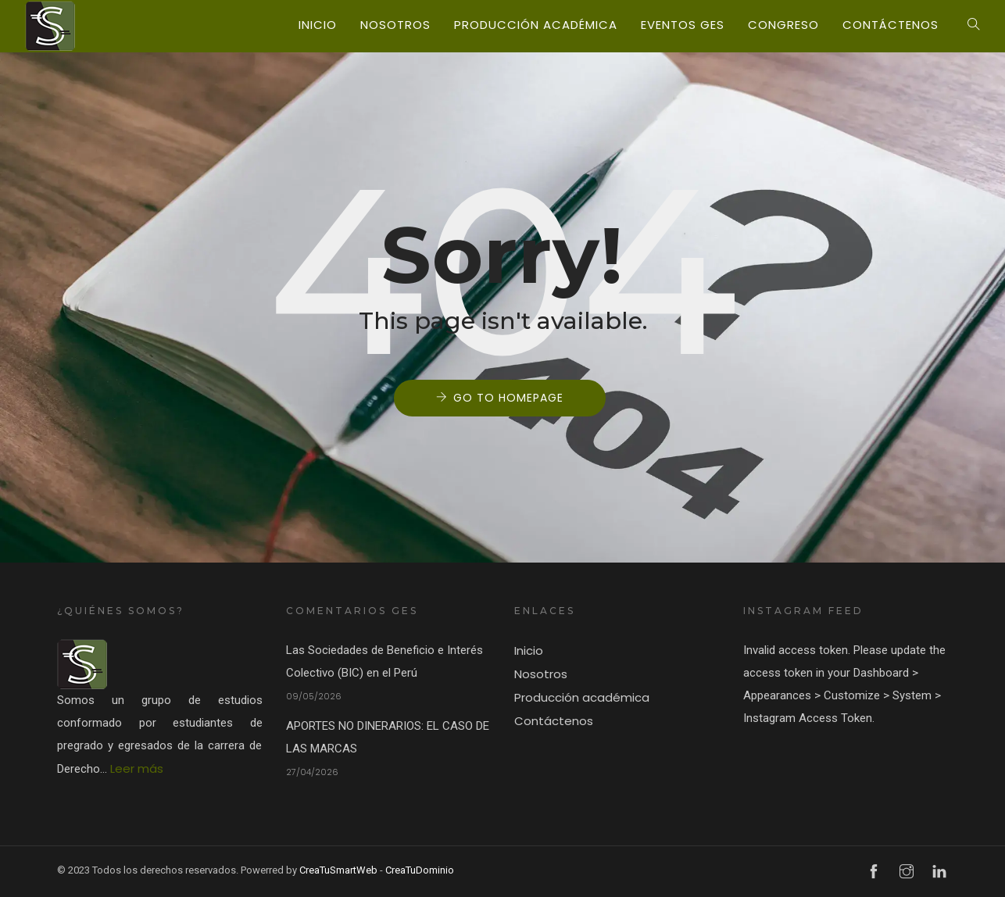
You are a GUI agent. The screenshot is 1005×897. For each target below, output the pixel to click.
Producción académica (535, 24)
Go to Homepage (508, 398)
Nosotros (395, 24)
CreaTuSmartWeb (338, 870)
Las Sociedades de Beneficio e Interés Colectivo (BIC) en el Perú (384, 661)
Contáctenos (890, 24)
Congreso (783, 24)
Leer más (136, 768)
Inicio (318, 24)
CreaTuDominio (419, 870)
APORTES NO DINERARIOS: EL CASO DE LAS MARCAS (387, 737)
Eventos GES (682, 24)
